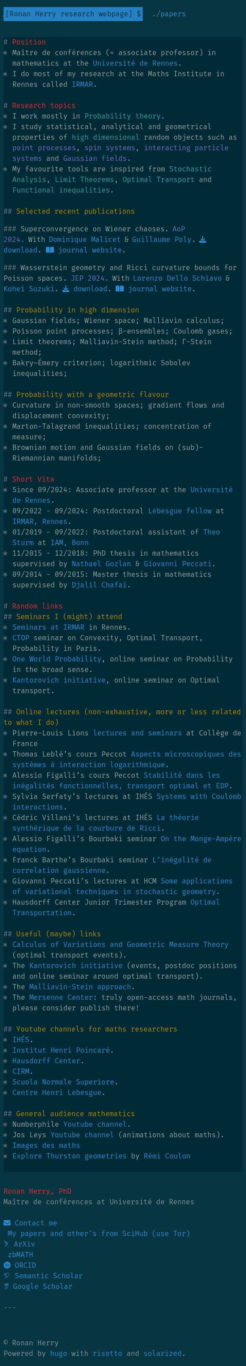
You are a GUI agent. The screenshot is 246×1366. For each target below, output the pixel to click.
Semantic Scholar (43, 1276)
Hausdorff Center (46, 1061)
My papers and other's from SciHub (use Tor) (97, 1233)
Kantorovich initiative (59, 680)
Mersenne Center (61, 997)
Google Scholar (38, 1286)
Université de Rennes (135, 63)
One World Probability (57, 659)
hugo (58, 1353)
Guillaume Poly (161, 239)
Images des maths (46, 1145)
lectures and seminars (137, 733)
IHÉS (20, 1040)
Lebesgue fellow (180, 511)
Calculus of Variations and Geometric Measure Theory (120, 944)
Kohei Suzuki (29, 289)
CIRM (20, 1071)
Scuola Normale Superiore (63, 1082)
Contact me (30, 1223)
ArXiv (19, 1244)
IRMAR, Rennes (40, 521)
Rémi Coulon (167, 1156)
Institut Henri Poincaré (61, 1050)
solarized (163, 1353)
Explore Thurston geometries (69, 1156)
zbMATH (18, 1255)
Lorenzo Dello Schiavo (177, 278)
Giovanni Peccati (178, 564)
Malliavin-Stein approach (80, 987)
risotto (107, 1353)
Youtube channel (95, 1124)
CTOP (20, 638)
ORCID (20, 1265)
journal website (84, 250)
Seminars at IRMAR (48, 627)
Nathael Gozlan (101, 564)
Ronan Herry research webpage (69, 14)
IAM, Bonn (69, 542)
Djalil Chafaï (99, 585)
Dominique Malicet (85, 239)
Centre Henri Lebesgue (57, 1092)
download (84, 289)
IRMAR (82, 84)
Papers (173, 14)
